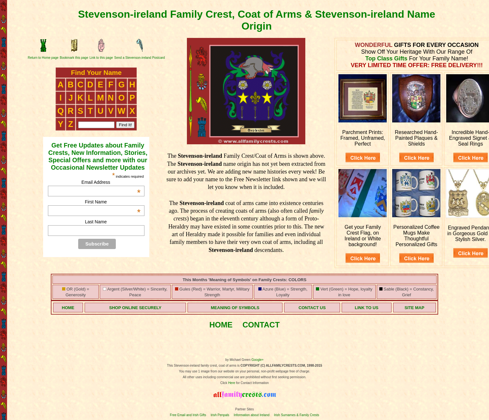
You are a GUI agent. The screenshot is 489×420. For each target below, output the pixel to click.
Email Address (111, 182)
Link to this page (101, 57)
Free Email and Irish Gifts (188, 415)
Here (231, 383)
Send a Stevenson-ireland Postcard (139, 57)
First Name (113, 201)
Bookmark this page (74, 57)
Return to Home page (43, 57)
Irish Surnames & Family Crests (296, 415)
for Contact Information (252, 383)
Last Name (96, 221)
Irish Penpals (220, 415)
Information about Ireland (251, 415)
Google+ (258, 360)
